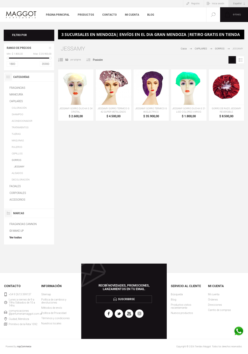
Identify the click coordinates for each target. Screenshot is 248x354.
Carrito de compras (219, 310)
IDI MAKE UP (16, 230)
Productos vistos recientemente (181, 306)
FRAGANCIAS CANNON (23, 224)
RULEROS (17, 147)
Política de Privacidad (53, 312)
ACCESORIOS (17, 199)
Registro (195, 3)
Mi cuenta (213, 294)
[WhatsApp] (239, 331)
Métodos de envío (51, 307)
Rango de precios (19, 47)
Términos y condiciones (55, 318)
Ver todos (15, 237)
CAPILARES (16, 101)
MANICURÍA (16, 94)
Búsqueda (177, 294)
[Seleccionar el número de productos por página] (64, 60)
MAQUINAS (18, 140)
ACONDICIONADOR (22, 120)
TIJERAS (16, 134)
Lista (240, 60)
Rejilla (232, 60)
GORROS (16, 160)
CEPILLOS (17, 153)
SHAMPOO (17, 114)
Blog (173, 299)
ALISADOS (17, 173)
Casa (184, 48)
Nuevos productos (182, 312)
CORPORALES (17, 192)
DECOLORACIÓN (21, 179)
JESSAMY (19, 166)
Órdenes (213, 299)
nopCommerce (24, 346)
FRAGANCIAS (17, 87)
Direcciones (215, 304)
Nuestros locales (51, 323)
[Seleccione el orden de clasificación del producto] (102, 60)
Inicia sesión (218, 3)
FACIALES (15, 186)
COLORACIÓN (19, 107)
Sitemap (46, 294)
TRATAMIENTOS (20, 127)
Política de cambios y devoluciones (53, 301)
